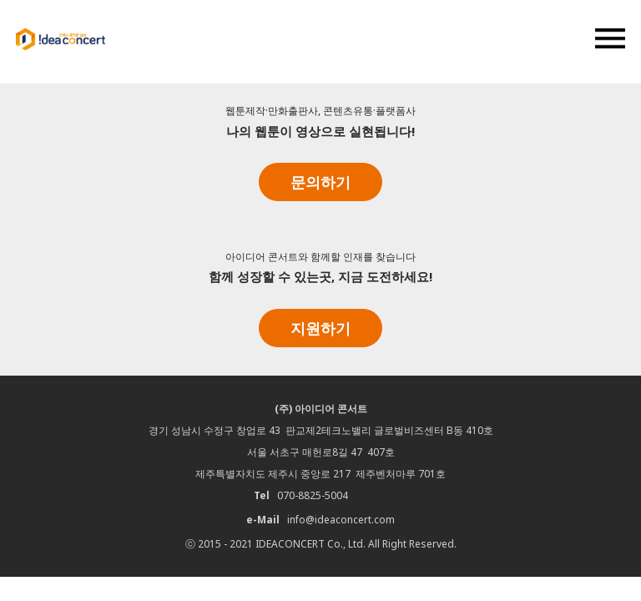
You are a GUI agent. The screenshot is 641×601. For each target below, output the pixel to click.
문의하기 (320, 182)
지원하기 (320, 328)
